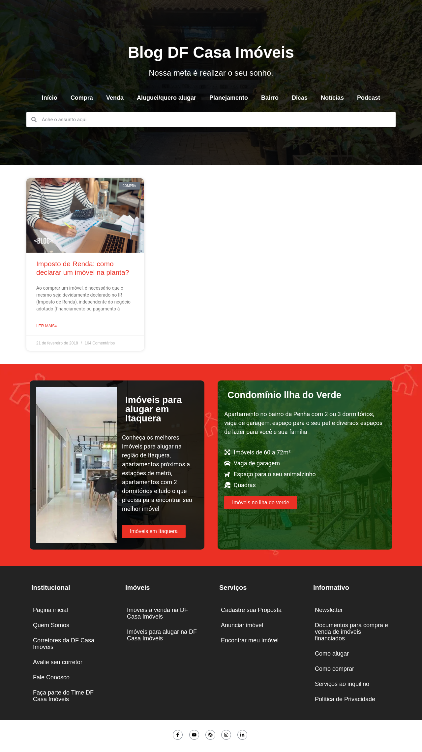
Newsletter (329, 610)
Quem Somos (51, 625)
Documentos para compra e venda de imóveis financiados (351, 632)
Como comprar (334, 668)
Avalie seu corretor (57, 662)
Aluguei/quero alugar (166, 97)
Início (49, 97)
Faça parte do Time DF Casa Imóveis (63, 695)
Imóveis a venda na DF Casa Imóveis (157, 613)
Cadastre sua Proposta (251, 610)
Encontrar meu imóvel (250, 640)
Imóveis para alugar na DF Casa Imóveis (162, 635)
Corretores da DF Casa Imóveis (63, 643)
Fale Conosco (51, 677)
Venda (115, 97)
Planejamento (228, 97)
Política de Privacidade (345, 699)
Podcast (368, 97)
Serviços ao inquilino (342, 684)
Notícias (332, 97)
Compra (82, 97)
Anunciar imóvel (242, 625)
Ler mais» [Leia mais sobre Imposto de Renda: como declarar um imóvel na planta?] (46, 326)
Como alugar (332, 653)
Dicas (300, 97)
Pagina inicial (50, 610)
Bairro (270, 97)
